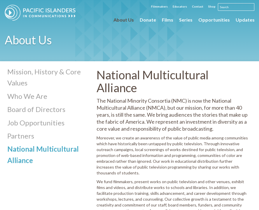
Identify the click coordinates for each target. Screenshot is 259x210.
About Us (123, 19)
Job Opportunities (35, 122)
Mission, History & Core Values (44, 77)
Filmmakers (159, 6)
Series (185, 19)
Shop (212, 6)
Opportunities (214, 19)
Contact (197, 6)
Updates (245, 19)
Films (167, 19)
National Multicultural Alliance (43, 154)
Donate (148, 19)
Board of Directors (36, 109)
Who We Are (27, 96)
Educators (180, 6)
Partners (20, 136)
